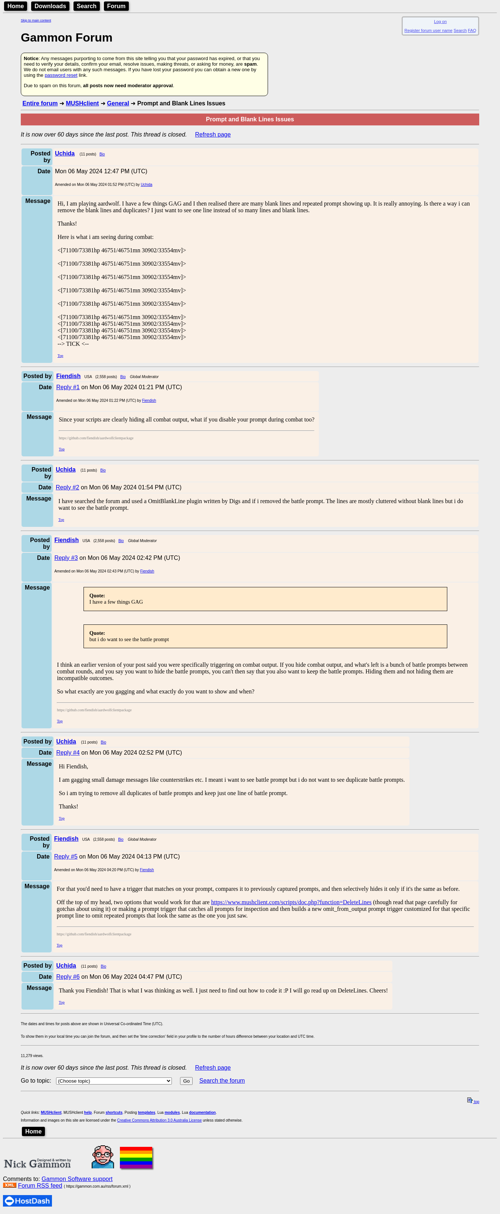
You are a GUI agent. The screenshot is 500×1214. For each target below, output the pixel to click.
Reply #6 (67, 977)
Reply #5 (66, 856)
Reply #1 (67, 387)
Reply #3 (66, 558)
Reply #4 (67, 752)
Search (87, 6)
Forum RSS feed (40, 1185)
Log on (440, 21)
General (118, 103)
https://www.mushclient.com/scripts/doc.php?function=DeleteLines (291, 902)
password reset (61, 75)
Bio (102, 154)
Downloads (50, 6)
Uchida (146, 185)
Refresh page (213, 134)
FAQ (472, 30)
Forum (116, 6)
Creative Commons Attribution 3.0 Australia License (159, 1120)
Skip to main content (36, 20)
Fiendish (149, 400)
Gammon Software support (77, 1179)
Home (15, 6)
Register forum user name (428, 30)
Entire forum (40, 103)
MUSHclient (82, 103)
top (473, 1102)
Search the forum (222, 1080)
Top (60, 356)
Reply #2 (67, 487)
